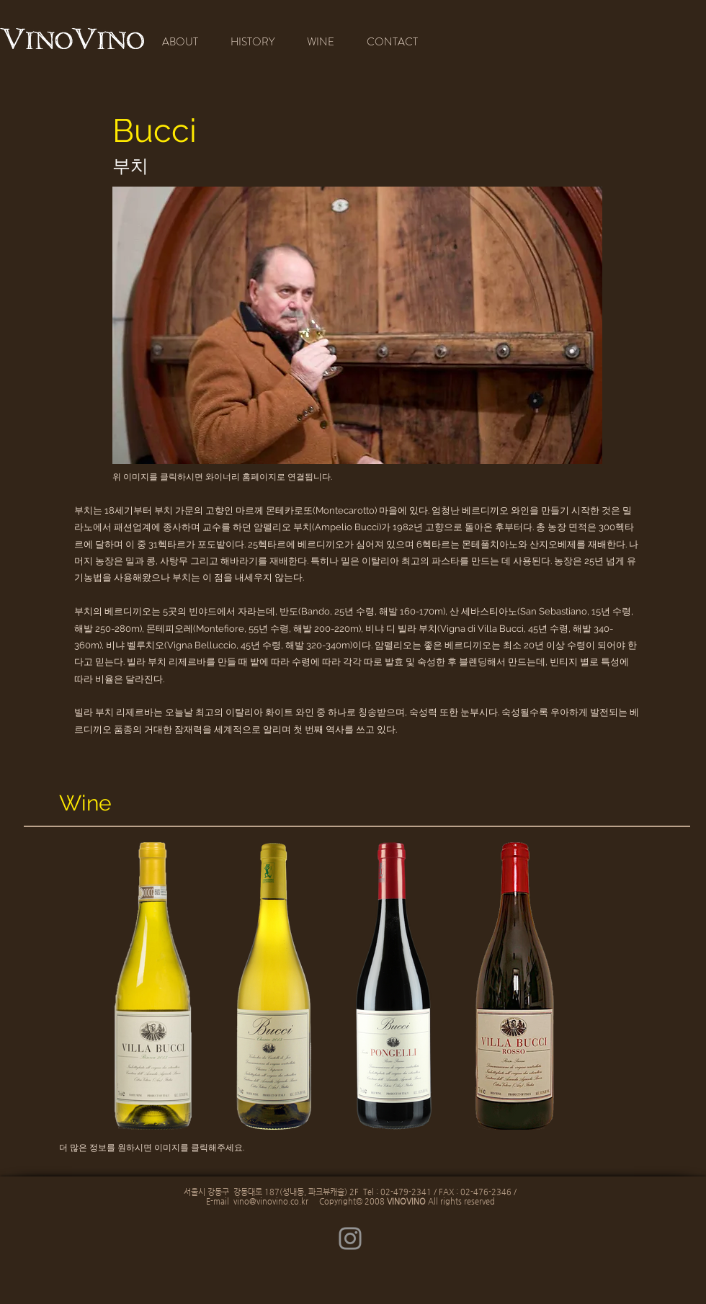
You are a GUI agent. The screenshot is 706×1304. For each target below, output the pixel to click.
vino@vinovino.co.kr (270, 1201)
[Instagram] (350, 1238)
